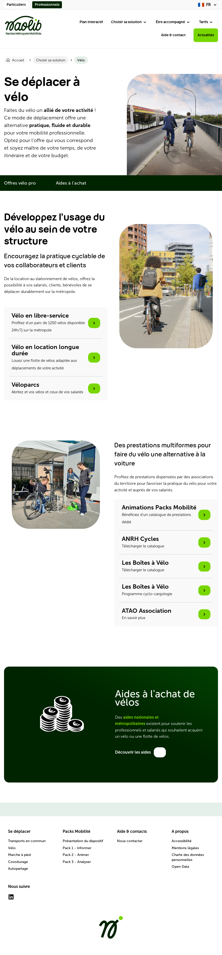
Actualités (206, 35)
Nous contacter (129, 841)
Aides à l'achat (71, 183)
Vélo (12, 848)
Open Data (180, 866)
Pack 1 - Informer (77, 848)
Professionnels (47, 5)
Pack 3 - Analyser (77, 862)
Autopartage (18, 868)
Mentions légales (185, 848)
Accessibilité (182, 841)
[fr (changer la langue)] (208, 5)
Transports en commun (27, 841)
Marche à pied (19, 855)
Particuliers (16, 5)
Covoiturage (18, 862)
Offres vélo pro (20, 183)
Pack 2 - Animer (76, 855)
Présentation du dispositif (83, 841)
